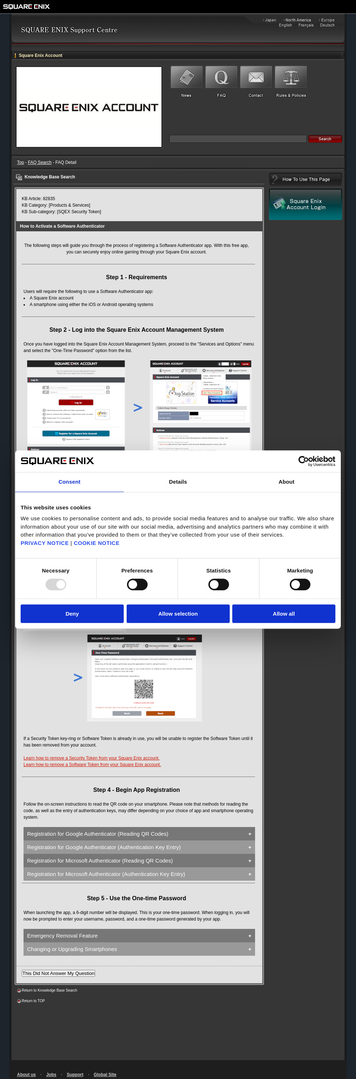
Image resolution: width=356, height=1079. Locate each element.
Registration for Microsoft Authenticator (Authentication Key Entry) (106, 874)
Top (20, 162)
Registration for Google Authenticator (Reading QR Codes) (97, 834)
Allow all (284, 614)
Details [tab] (178, 482)
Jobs (51, 1074)
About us (26, 1074)
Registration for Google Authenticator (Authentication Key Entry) (104, 847)
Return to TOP (33, 1001)
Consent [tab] (70, 482)
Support (75, 1074)
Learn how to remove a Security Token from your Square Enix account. (92, 758)
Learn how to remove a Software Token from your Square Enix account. (92, 764)
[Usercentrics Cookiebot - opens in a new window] (303, 461)
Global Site (105, 1074)
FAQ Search (39, 162)
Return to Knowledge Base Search (49, 990)
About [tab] (286, 482)
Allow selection (178, 614)
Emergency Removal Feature (62, 936)
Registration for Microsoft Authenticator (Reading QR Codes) (100, 860)
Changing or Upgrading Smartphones (72, 949)
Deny (72, 614)
